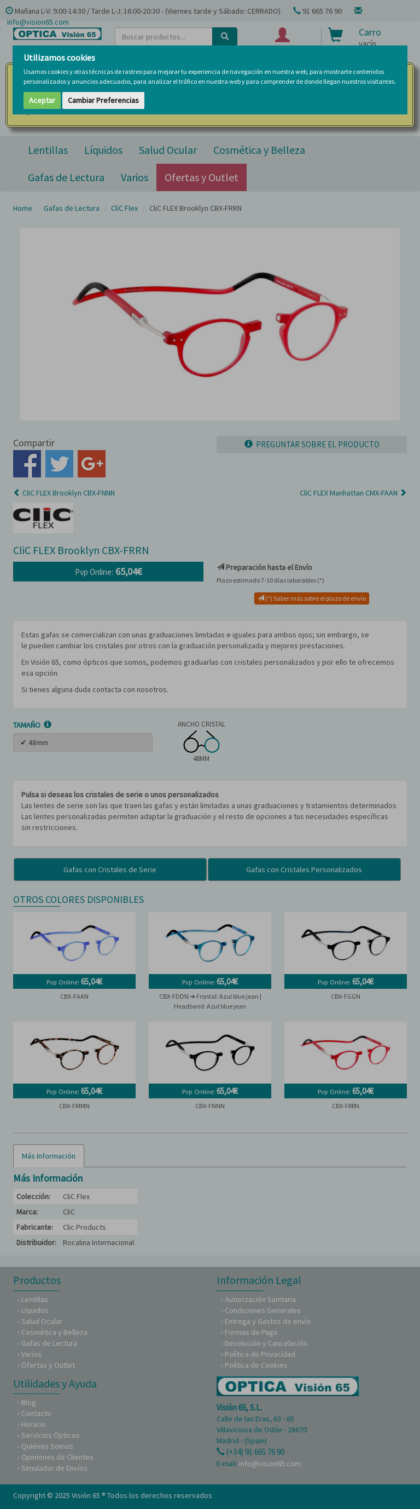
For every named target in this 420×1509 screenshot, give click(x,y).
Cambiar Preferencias (103, 100)
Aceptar (42, 100)
